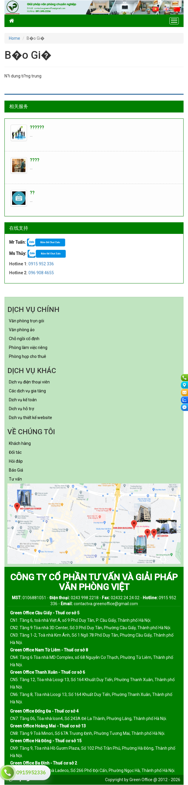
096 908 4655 (41, 272)
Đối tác (15, 452)
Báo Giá (16, 470)
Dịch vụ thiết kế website (30, 417)
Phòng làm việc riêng (28, 347)
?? (32, 193)
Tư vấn (15, 479)
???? (34, 160)
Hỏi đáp (16, 461)
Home (14, 38)
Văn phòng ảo (22, 329)
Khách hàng (20, 443)
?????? (37, 127)
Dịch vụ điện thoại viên (29, 382)
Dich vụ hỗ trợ (21, 408)
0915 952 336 (41, 263)
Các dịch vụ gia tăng (27, 390)
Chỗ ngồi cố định (24, 338)
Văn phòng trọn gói (26, 320)
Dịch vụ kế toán (23, 399)
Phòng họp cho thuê (27, 356)
